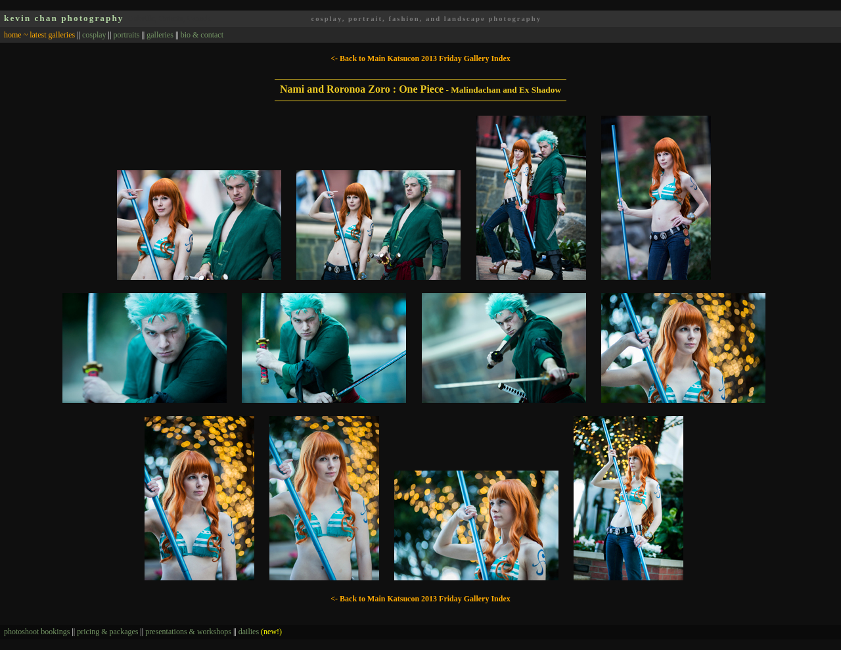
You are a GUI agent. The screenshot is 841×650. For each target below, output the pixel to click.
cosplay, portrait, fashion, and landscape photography (426, 18)
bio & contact (202, 34)
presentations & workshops (188, 631)
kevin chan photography (64, 18)
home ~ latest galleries (39, 34)
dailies (260, 631)
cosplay (94, 34)
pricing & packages (107, 631)
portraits (126, 34)
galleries (160, 34)
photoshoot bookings (37, 631)
